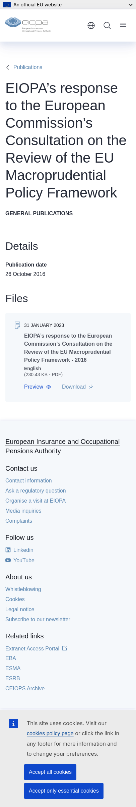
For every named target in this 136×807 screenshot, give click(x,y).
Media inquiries (23, 511)
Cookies (15, 599)
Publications (27, 67)
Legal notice (19, 609)
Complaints (18, 521)
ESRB (12, 678)
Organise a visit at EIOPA (35, 501)
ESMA (12, 668)
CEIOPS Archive (25, 688)
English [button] (91, 25)
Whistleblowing (23, 589)
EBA (10, 658)
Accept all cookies (50, 772)
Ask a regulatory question (35, 491)
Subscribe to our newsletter (37, 619)
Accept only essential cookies (64, 791)
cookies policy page (50, 733)
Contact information (28, 480)
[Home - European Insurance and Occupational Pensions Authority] (43, 25)
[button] (37, 387)
